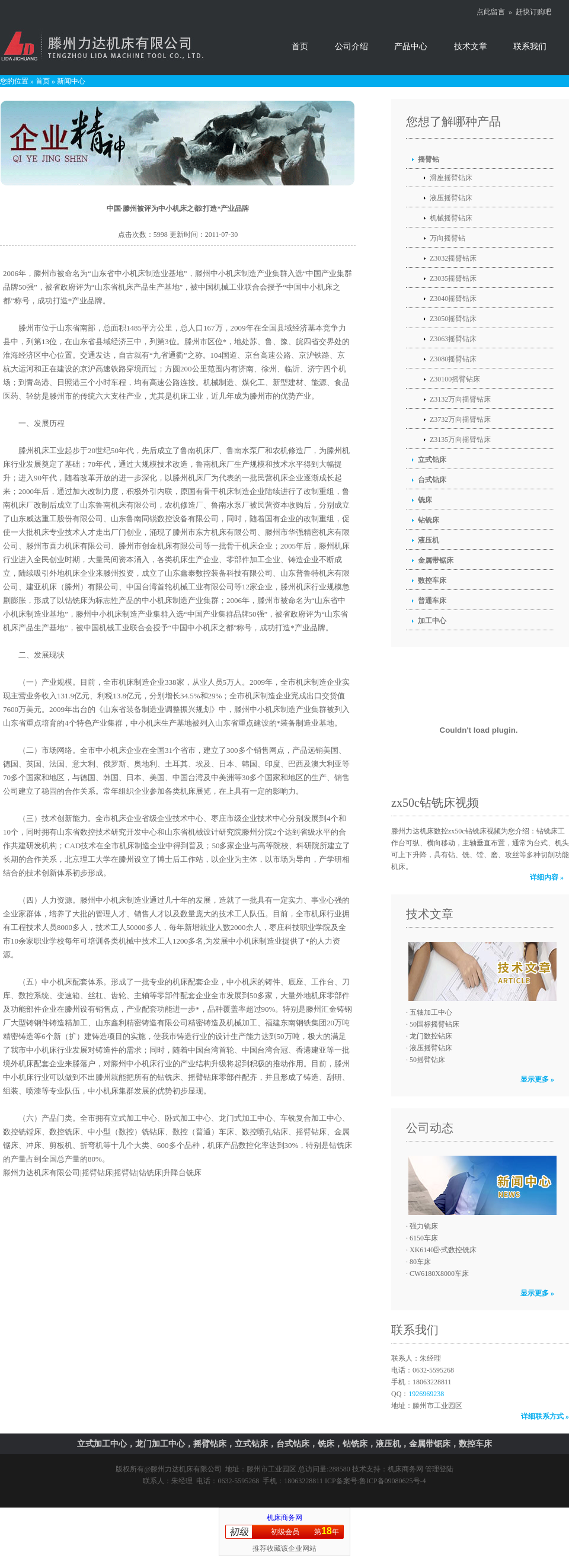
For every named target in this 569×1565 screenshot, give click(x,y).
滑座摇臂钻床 (451, 178)
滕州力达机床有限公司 (186, 1469)
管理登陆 (439, 1469)
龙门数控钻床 (431, 1036)
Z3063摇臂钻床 (453, 339)
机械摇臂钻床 (451, 218)
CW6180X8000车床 (439, 1273)
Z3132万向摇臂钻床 (460, 399)
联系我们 (529, 46)
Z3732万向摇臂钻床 (460, 419)
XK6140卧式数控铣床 (443, 1250)
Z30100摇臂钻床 (455, 379)
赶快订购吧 (533, 12)
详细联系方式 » (545, 1416)
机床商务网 (405, 1469)
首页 (300, 46)
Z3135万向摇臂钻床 (460, 439)
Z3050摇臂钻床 (453, 319)
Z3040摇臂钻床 (453, 298)
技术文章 (470, 46)
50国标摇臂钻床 (434, 1024)
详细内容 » (547, 877)
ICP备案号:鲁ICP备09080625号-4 (375, 1481)
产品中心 (410, 46)
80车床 (420, 1262)
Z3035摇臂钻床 (453, 278)
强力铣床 (424, 1226)
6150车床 (424, 1238)
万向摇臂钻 (447, 238)
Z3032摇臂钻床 (453, 258)
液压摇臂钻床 (451, 198)
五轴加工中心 (431, 1012)
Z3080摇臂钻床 (453, 359)
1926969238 (426, 1394)
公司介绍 (351, 46)
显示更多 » (537, 1079)
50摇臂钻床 (427, 1060)
